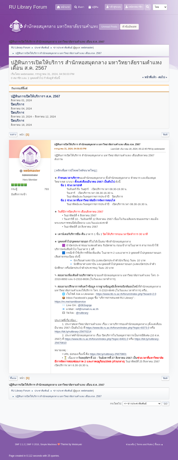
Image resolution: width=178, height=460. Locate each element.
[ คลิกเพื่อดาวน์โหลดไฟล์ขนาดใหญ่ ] (76, 170)
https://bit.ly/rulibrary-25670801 (108, 354)
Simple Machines (48, 444)
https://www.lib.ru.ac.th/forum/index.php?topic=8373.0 (117, 327)
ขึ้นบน (13, 378)
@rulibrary (82, 312)
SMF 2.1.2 (20, 444)
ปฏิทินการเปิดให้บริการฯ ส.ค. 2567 (35, 96)
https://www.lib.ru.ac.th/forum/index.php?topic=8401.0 (96, 338)
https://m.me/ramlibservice (70, 301)
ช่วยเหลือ (130, 444)
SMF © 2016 (33, 444)
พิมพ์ (165, 134)
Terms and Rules (145, 444)
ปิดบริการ (17, 104)
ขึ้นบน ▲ (159, 444)
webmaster (87, 47)
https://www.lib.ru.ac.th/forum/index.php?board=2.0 (126, 293)
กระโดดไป (115, 403)
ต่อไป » (162, 77)
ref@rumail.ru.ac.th (87, 309)
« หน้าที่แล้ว (149, 77)
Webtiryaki (77, 444)
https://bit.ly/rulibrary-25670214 (73, 331)
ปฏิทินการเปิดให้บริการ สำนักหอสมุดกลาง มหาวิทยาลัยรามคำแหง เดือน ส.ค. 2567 (97, 144)
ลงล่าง (13, 134)
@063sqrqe (85, 305)
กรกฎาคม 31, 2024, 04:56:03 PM (70, 148)
